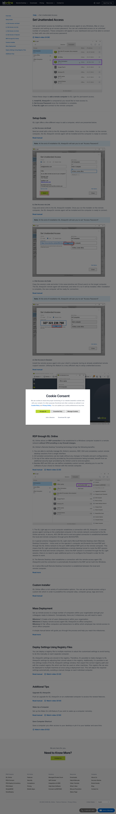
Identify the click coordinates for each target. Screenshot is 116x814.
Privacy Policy (47, 405)
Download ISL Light (64, 417)
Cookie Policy (35, 405)
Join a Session (50, 417)
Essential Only (57, 411)
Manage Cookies (73, 411)
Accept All (43, 411)
